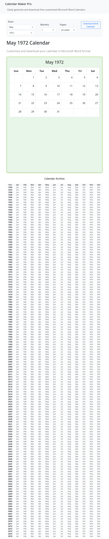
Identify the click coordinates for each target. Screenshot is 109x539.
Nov (91, 187)
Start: (11, 21)
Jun (54, 187)
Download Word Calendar (90, 25)
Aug (69, 187)
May (47, 187)
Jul (62, 187)
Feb (25, 187)
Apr (39, 187)
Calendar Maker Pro (18, 4)
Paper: (63, 24)
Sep (76, 187)
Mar (32, 187)
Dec (98, 187)
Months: (44, 24)
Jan (17, 187)
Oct (84, 187)
